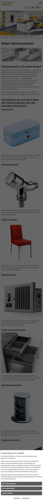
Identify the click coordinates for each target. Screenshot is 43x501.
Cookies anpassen (7, 493)
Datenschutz (25, 498)
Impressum (17, 498)
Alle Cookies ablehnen (8, 488)
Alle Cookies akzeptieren (9, 483)
